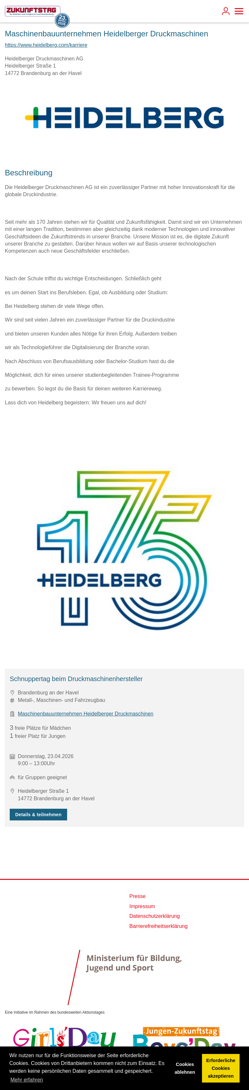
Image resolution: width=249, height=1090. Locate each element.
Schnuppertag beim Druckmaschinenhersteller (76, 678)
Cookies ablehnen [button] (185, 1068)
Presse (137, 896)
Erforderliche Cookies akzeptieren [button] (220, 1068)
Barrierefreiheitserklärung (158, 926)
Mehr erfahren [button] (26, 1080)
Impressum (142, 906)
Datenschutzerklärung (154, 916)
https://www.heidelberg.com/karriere (46, 45)
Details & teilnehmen (38, 814)
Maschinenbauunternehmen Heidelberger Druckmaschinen (85, 713)
